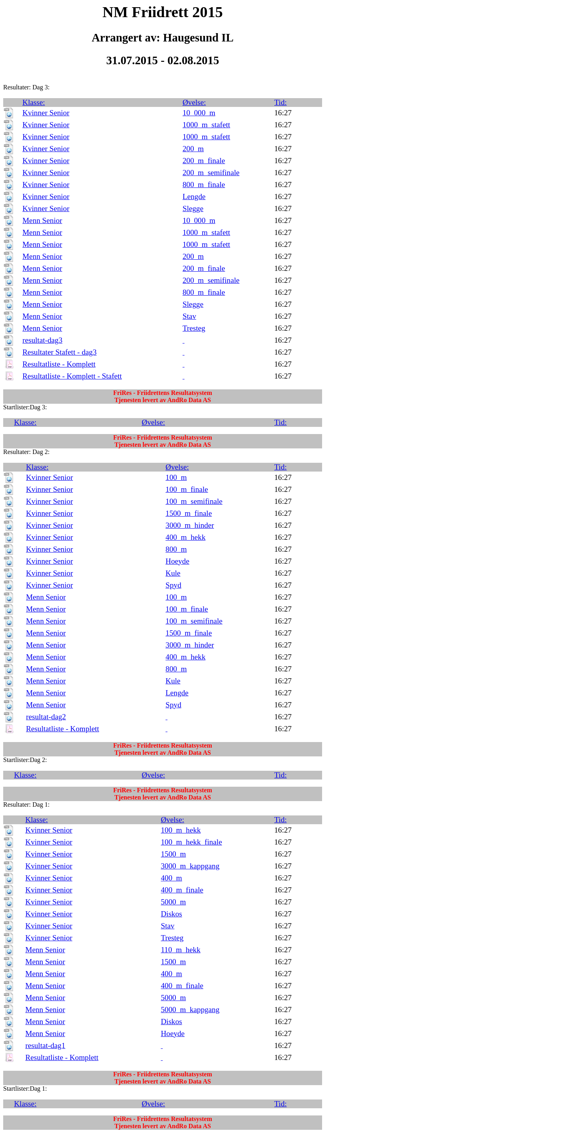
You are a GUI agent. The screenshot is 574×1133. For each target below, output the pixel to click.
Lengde (194, 196)
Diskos (171, 914)
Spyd (173, 585)
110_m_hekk (180, 949)
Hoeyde (177, 561)
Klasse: (33, 102)
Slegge (193, 208)
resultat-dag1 (45, 1045)
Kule (172, 573)
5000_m (173, 902)
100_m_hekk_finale (191, 842)
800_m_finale (204, 184)
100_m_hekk (181, 830)
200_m (193, 148)
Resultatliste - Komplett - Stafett (72, 376)
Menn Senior (42, 220)
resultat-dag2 (46, 717)
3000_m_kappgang (190, 866)
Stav (189, 316)
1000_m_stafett (206, 124)
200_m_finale (204, 160)
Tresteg (194, 328)
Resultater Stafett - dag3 (59, 352)
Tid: (280, 102)
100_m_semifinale (193, 501)
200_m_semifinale (211, 172)
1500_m (173, 854)
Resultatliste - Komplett (58, 364)
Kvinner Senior (45, 113)
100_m (176, 477)
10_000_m (199, 113)
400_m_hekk (185, 537)
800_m (176, 549)
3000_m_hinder (189, 525)
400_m (171, 878)
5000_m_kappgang (190, 1009)
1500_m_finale (188, 513)
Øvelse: (194, 102)
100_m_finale (186, 489)
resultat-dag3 (42, 340)
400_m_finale (182, 890)
